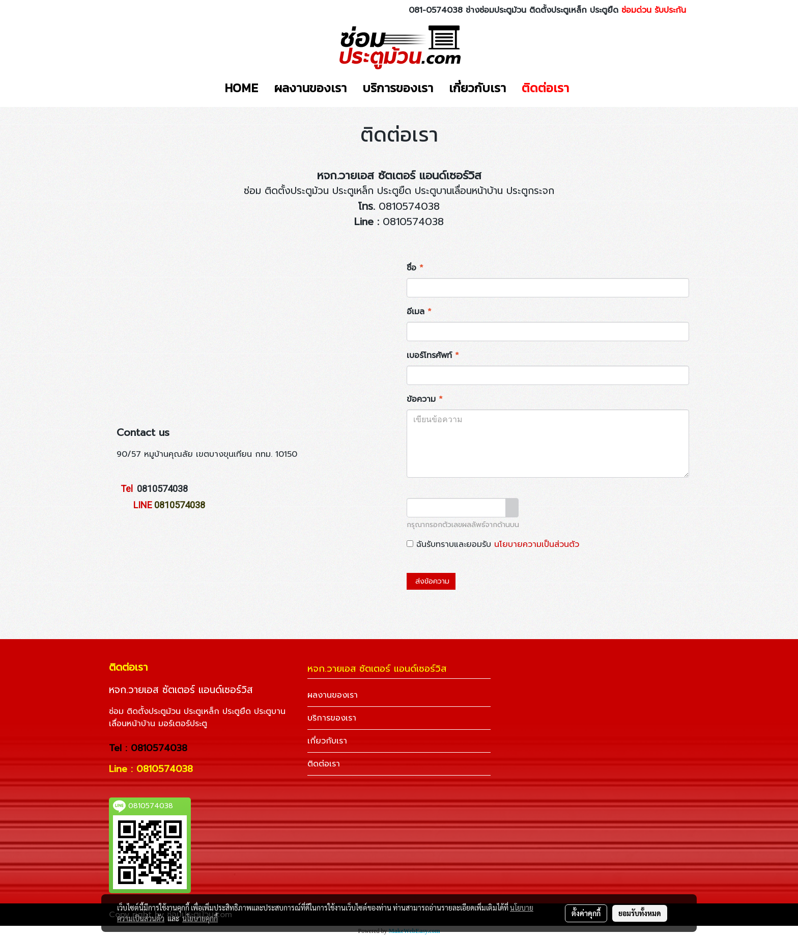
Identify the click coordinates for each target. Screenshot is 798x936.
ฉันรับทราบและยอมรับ (493, 544)
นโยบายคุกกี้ (200, 918)
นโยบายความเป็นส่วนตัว (536, 544)
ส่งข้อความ (431, 581)
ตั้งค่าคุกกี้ (586, 913)
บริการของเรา (397, 88)
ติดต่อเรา (545, 88)
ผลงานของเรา (310, 88)
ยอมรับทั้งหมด (639, 913)
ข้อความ (425, 399)
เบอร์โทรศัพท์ (433, 355)
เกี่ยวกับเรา (477, 88)
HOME (241, 88)
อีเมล (419, 312)
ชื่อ (415, 268)
